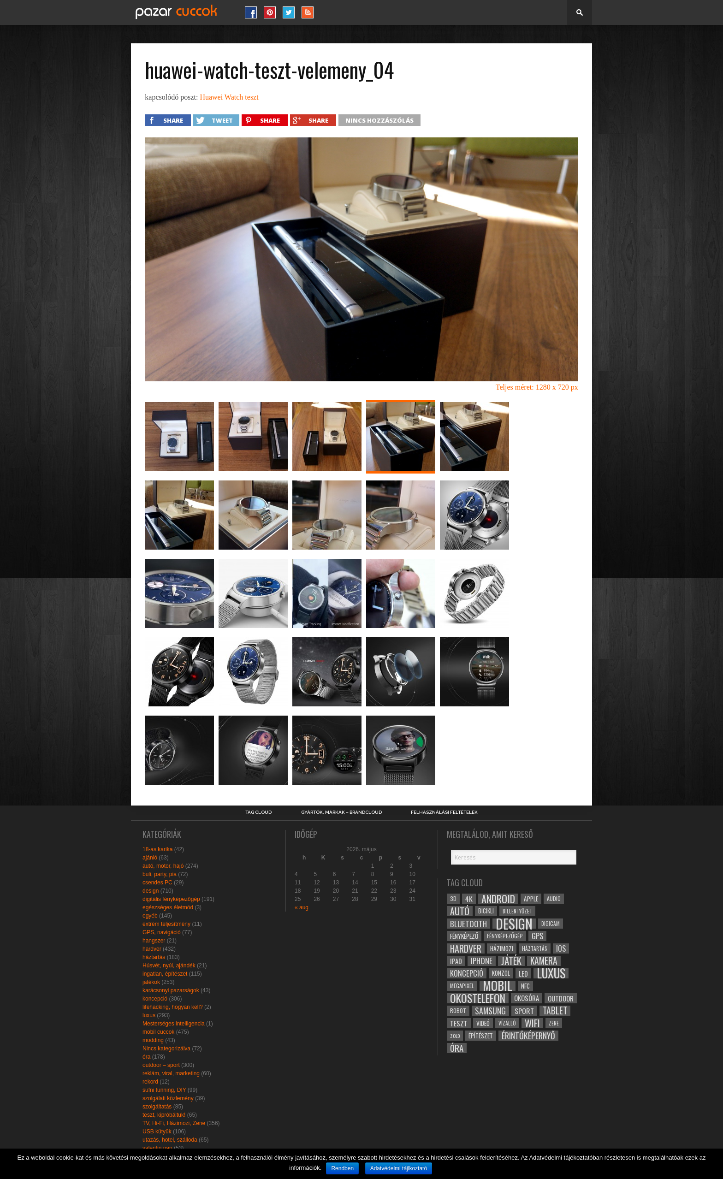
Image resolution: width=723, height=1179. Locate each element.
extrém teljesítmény (166, 924)
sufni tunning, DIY (164, 1090)
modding (153, 1040)
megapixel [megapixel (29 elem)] (462, 985)
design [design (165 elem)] (514, 923)
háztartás (153, 957)
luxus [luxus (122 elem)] (551, 973)
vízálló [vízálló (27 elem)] (507, 1023)
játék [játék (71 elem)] (511, 961)
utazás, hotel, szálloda (169, 1140)
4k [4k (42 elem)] (469, 899)
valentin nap (157, 1148)
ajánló (149, 857)
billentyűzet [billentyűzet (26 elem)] (517, 911)
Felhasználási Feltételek (444, 812)
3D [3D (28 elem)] (453, 898)
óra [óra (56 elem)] (456, 1048)
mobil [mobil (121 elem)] (497, 986)
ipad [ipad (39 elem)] (456, 961)
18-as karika (157, 849)
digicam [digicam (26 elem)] (550, 923)
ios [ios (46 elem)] (561, 948)
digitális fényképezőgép (171, 899)
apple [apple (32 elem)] (531, 898)
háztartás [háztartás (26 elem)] (534, 948)
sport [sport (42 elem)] (524, 1011)
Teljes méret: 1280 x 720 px (537, 387)
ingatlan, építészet (164, 974)
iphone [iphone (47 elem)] (481, 961)
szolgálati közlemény (168, 1098)
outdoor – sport (161, 1065)
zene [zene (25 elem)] (554, 1023)
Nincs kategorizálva (166, 1048)
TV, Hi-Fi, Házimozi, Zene (173, 1123)
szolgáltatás (157, 1106)
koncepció (154, 998)
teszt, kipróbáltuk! (163, 1115)
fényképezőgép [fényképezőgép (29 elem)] (505, 935)
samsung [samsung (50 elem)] (490, 1011)
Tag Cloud (258, 812)
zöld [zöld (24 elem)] (455, 1035)
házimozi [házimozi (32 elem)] (501, 948)
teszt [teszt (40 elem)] (459, 1023)
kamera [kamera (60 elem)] (543, 961)
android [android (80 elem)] (498, 899)
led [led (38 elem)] (523, 973)
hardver (151, 949)
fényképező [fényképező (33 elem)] (464, 936)
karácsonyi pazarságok (170, 990)
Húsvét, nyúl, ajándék (169, 965)
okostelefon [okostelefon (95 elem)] (477, 998)
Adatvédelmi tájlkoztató (398, 1168)
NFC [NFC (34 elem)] (525, 985)
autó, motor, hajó (163, 866)
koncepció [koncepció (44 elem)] (466, 973)
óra (146, 1057)
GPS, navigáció (161, 932)
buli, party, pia (159, 874)
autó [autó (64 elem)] (459, 911)
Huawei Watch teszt (229, 97)
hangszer (153, 940)
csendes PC (157, 882)
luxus (148, 1015)
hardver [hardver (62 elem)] (465, 948)
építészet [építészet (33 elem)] (480, 1035)
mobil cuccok (158, 1032)
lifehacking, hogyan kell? (172, 1007)
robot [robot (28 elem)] (458, 1010)
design (150, 891)
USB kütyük (157, 1131)
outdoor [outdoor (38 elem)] (561, 998)
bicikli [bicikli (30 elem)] (486, 910)
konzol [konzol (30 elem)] (501, 973)
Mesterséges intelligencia (173, 1023)
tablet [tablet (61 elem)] (555, 1011)
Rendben (342, 1168)
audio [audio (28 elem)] (554, 898)
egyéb (150, 915)
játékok (151, 982)
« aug (301, 907)
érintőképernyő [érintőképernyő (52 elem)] (528, 1036)
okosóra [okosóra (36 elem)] (526, 998)
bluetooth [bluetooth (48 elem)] (468, 923)
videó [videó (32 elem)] (483, 1023)
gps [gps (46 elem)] (537, 936)
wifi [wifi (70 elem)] (532, 1023)
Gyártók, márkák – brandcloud (341, 812)
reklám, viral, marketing (171, 1073)
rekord (150, 1081)
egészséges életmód (167, 907)
